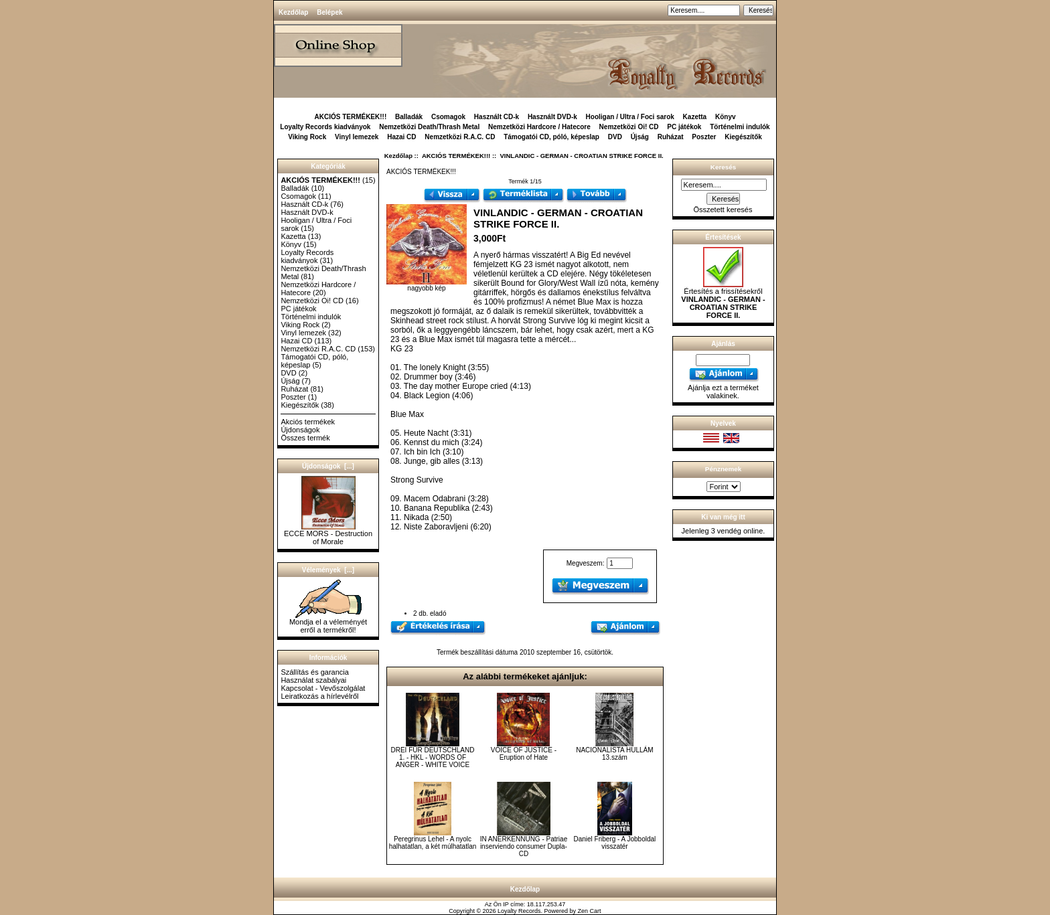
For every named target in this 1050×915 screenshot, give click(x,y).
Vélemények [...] (328, 570)
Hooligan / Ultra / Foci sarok (630, 116)
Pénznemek (723, 469)
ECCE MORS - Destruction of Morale (328, 534)
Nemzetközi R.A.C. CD (460, 137)
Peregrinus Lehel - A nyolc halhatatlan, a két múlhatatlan (433, 842)
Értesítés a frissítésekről (723, 299)
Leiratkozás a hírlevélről (319, 696)
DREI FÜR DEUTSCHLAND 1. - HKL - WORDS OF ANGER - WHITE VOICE (432, 757)
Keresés (723, 167)
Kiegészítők (743, 137)
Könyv (725, 116)
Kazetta (695, 116)
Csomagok (448, 116)
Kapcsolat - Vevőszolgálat (323, 688)
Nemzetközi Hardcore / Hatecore (539, 127)
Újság (640, 137)
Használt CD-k (496, 116)
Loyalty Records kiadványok (325, 127)
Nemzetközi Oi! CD (629, 127)
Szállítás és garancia (315, 672)
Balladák (409, 116)
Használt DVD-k (552, 116)
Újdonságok (300, 430)
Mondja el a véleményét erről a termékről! (328, 622)
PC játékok (684, 127)
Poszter (704, 137)
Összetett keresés (722, 209)
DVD (615, 137)
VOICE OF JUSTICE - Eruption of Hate (523, 753)
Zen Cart (589, 911)
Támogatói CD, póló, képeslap (551, 137)
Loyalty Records (519, 911)
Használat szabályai (313, 680)
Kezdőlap (293, 12)
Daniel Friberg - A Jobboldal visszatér (614, 842)
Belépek (329, 12)
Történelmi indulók (739, 127)
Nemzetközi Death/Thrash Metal (429, 127)
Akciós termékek (308, 422)
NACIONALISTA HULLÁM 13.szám (614, 753)
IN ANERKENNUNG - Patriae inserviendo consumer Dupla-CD (524, 846)
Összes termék (305, 438)
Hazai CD (401, 137)
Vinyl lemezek (356, 137)
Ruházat (671, 137)
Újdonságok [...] (328, 466)
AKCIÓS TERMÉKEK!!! (456, 155)
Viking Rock (307, 137)
